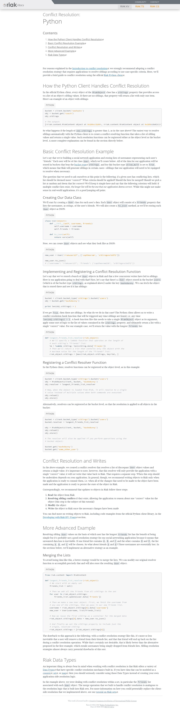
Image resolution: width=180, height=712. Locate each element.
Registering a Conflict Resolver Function (74, 362)
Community (140, 2)
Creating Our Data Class (62, 197)
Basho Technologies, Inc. (109, 705)
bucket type (80, 164)
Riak (11, 21)
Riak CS (154, 6)
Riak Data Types (56, 54)
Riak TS (139, 6)
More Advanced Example (61, 51)
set (54, 673)
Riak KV (124, 6)
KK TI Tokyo (109, 707)
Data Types (48, 670)
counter (47, 673)
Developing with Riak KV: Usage (59, 517)
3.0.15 (25, 21)
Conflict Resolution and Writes (64, 47)
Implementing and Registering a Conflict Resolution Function (92, 271)
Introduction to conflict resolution (89, 68)
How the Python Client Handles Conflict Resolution (75, 39)
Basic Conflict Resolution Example (66, 43)
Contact (154, 2)
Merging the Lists (56, 555)
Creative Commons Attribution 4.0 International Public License (113, 701)
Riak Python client (113, 75)
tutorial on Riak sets (106, 692)
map (64, 673)
